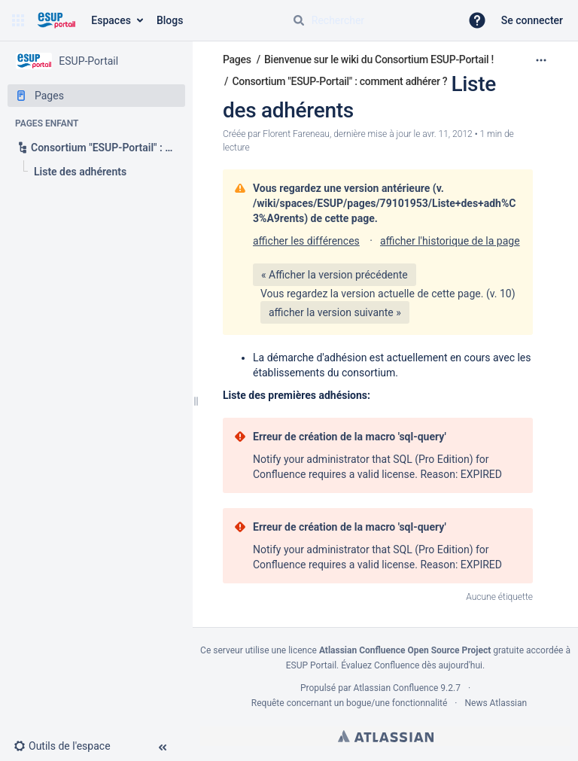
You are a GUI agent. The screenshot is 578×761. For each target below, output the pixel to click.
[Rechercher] (299, 20)
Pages (237, 59)
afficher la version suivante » (335, 312)
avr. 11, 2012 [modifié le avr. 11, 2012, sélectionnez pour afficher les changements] (447, 134)
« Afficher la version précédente (334, 275)
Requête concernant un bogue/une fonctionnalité (349, 703)
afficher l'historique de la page (450, 241)
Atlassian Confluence (395, 688)
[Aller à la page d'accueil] (56, 20)
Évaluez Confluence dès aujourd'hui (411, 665)
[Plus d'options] (541, 60)
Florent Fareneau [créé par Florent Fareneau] (296, 134)
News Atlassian (496, 703)
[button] (18, 20)
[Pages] (96, 95)
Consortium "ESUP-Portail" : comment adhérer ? (339, 81)
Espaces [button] (111, 20)
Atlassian (386, 736)
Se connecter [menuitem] (532, 20)
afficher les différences (306, 241)
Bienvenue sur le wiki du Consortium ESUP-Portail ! (379, 59)
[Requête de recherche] (370, 20)
